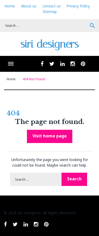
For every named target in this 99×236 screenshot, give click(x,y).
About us (28, 5)
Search (92, 25)
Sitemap (50, 11)
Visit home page (49, 136)
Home (9, 5)
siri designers (49, 44)
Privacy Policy (78, 5)
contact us (51, 5)
